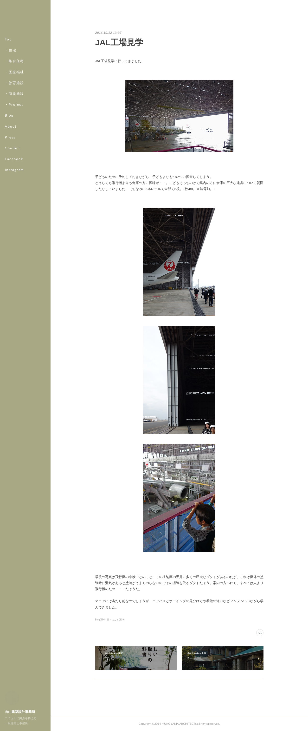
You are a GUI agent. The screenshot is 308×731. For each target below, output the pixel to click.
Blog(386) (100, 619)
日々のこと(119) (115, 619)
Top (8, 39)
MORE (11, 159)
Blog (9, 115)
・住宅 (10, 50)
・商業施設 (14, 94)
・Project (14, 104)
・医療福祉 (14, 72)
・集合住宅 (14, 61)
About (11, 126)
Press (10, 137)
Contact (12, 148)
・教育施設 (14, 83)
